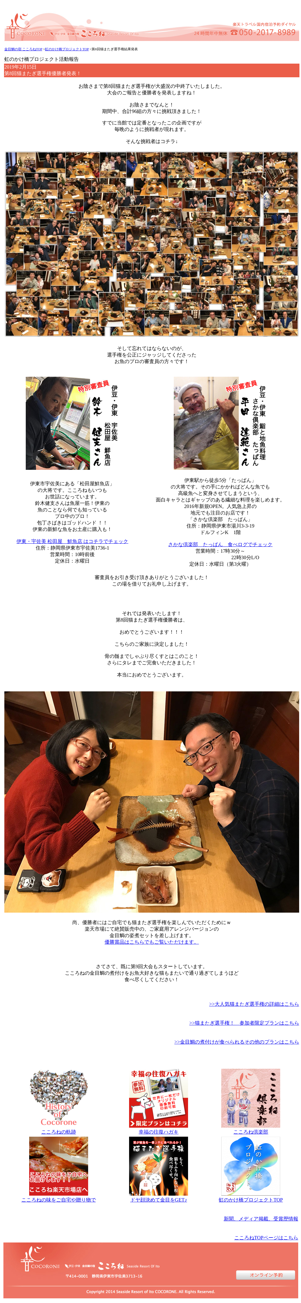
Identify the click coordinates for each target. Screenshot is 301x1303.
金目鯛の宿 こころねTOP (23, 49)
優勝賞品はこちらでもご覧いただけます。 (152, 942)
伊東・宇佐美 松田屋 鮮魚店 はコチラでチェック (72, 541)
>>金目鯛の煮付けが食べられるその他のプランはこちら (236, 1042)
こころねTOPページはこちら (266, 1237)
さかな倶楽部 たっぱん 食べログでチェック (220, 544)
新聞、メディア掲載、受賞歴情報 (261, 1218)
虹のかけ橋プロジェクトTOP (67, 49)
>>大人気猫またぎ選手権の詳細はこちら (254, 1004)
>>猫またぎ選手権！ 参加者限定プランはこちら (244, 1023)
